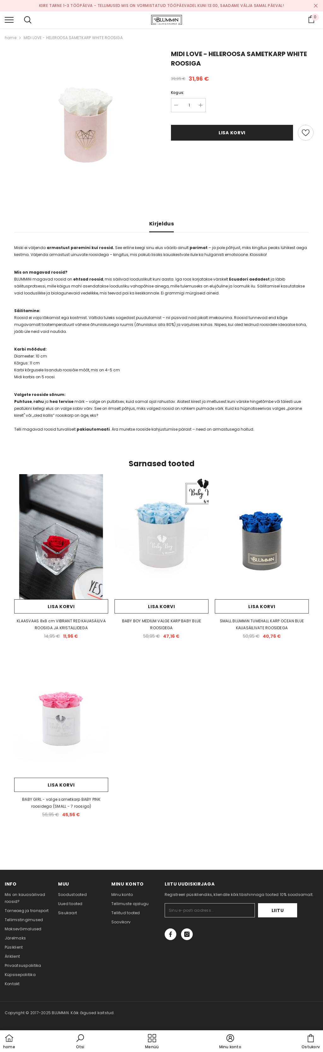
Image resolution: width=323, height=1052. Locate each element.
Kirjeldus (161, 223)
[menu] (9, 19)
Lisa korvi (232, 133)
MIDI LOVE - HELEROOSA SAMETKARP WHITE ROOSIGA (73, 37)
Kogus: (177, 92)
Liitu (278, 910)
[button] (80, 1041)
